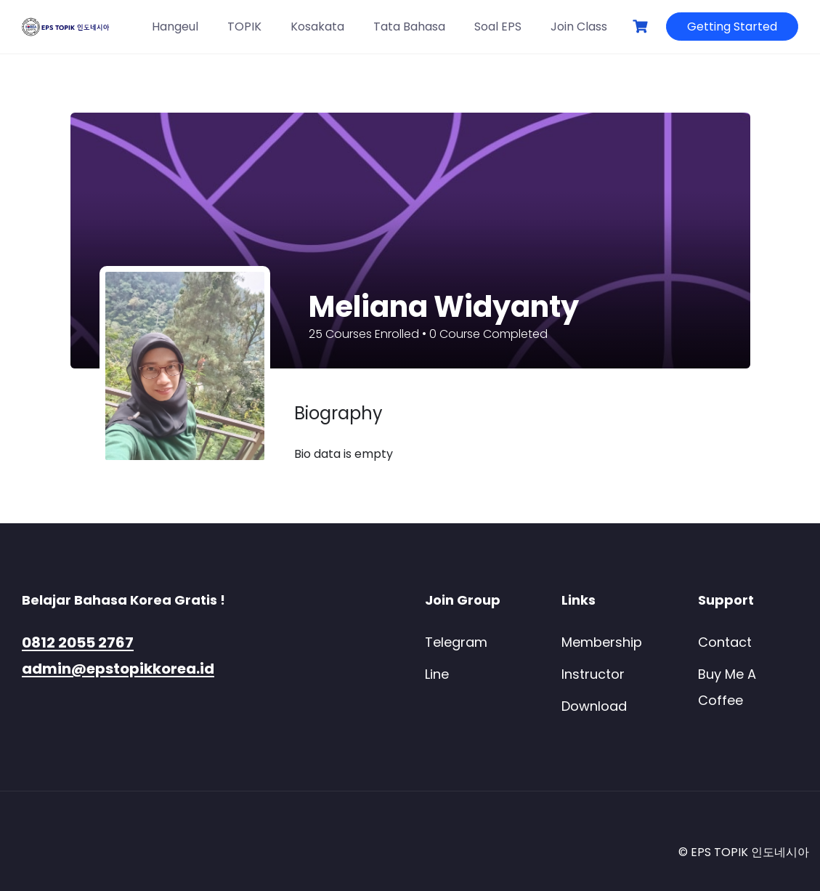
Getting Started (732, 26)
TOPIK (244, 26)
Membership (601, 642)
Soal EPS (497, 26)
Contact (725, 642)
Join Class (579, 26)
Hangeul (175, 26)
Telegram (456, 642)
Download (594, 706)
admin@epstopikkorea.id (118, 668)
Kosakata (317, 26)
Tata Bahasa (409, 26)
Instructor (593, 674)
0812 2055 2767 (78, 642)
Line (437, 674)
